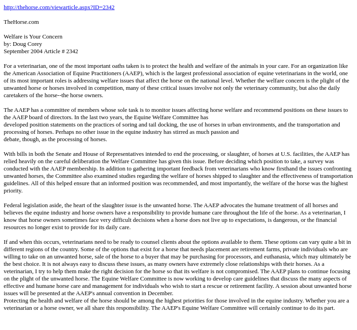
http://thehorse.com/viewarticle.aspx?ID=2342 (59, 7)
